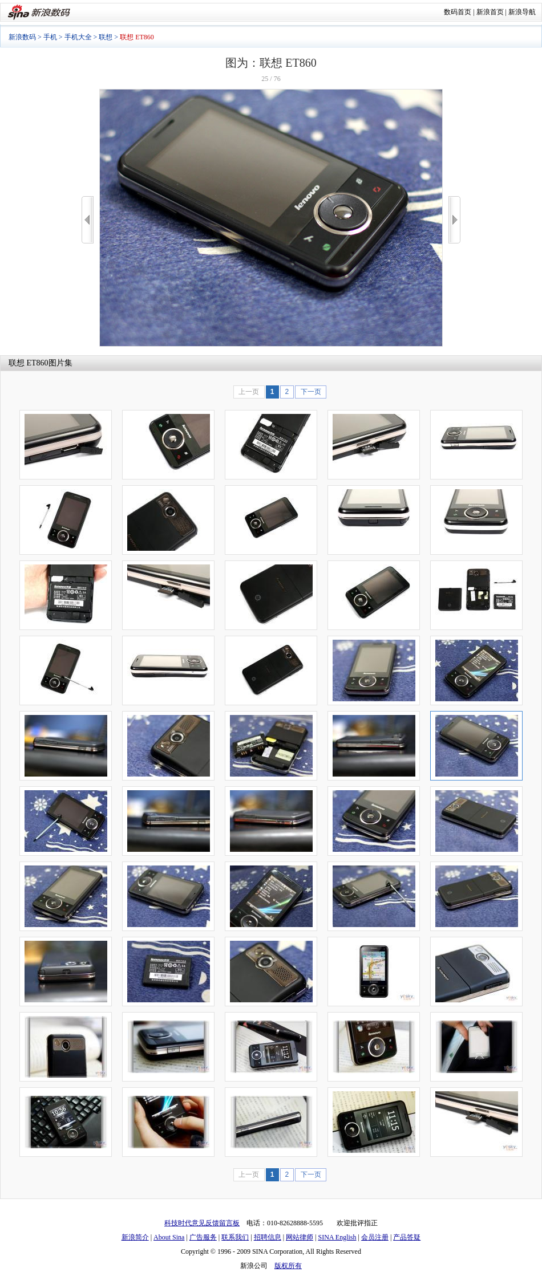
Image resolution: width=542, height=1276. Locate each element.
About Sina (168, 1237)
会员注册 (375, 1237)
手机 (50, 37)
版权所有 (288, 1266)
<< (88, 219)
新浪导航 (522, 12)
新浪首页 (490, 12)
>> (454, 219)
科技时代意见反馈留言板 (202, 1223)
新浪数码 (22, 37)
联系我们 (235, 1237)
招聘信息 (267, 1237)
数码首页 (457, 12)
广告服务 (203, 1237)
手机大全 (78, 37)
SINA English (337, 1237)
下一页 (311, 392)
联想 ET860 (28, 363)
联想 (105, 37)
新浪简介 (135, 1237)
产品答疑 (406, 1237)
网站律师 (299, 1237)
